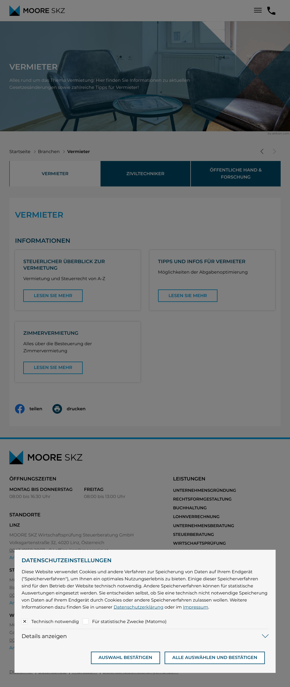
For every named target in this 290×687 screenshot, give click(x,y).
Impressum (195, 607)
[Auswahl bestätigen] (125, 658)
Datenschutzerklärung (138, 607)
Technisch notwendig (55, 621)
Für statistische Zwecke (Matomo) (129, 621)
